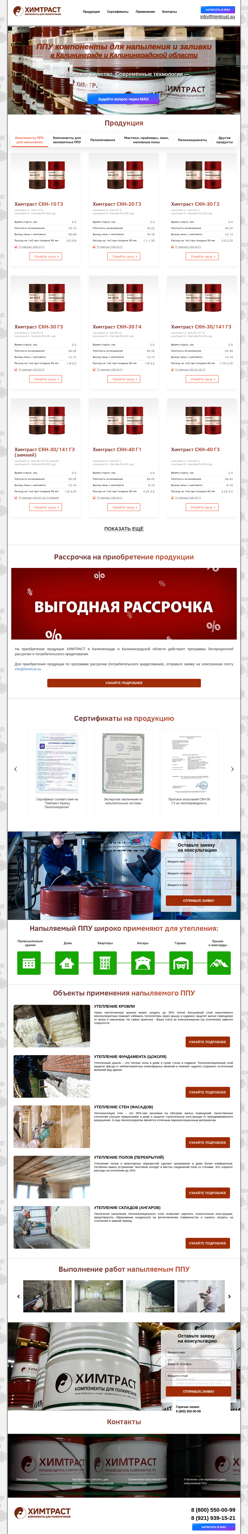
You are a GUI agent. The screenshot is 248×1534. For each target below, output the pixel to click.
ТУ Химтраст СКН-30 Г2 (188, 247)
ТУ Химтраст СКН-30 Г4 (109, 369)
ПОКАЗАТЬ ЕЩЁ (124, 529)
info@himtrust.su (217, 16)
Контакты (169, 11)
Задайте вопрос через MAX (123, 99)
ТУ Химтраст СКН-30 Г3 (31, 369)
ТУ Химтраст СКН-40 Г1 (109, 497)
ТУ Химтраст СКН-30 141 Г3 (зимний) (38, 497)
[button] (18, 1296)
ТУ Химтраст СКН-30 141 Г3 (190, 369)
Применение (145, 11)
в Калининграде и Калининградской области (123, 55)
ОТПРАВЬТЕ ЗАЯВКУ (198, 901)
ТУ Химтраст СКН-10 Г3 (31, 247)
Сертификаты (117, 11)
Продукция (91, 11)
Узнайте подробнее (124, 683)
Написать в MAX (218, 9)
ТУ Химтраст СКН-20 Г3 (109, 247)
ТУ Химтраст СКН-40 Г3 (188, 497)
